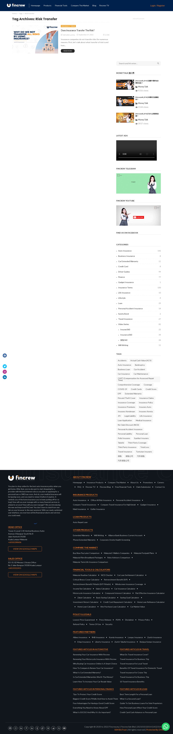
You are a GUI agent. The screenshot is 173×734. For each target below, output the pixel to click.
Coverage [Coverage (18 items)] (148, 385)
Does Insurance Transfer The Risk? (77, 30)
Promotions (148, 482)
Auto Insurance (139, 250)
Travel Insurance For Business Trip (134, 659)
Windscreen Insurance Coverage (129, 584)
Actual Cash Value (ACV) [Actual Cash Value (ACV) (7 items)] (140, 360)
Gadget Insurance (139, 282)
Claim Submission (143, 487)
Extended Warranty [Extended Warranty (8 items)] (133, 393)
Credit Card (139, 266)
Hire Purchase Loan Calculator (113, 606)
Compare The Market (117, 482)
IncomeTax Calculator (82, 588)
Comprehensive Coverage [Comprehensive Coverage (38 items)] (129, 385)
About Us (134, 482)
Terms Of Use (95, 624)
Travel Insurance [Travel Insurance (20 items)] (125, 451)
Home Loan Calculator (86, 606)
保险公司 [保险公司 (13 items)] (129, 456)
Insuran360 (140, 329)
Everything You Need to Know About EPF (90, 708)
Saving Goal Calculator (129, 597)
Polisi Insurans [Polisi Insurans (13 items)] (124, 438)
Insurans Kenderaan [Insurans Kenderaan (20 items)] (126, 411)
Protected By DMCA (155, 729)
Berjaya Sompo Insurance (150, 642)
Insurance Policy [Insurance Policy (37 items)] (146, 402)
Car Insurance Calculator (124, 588)
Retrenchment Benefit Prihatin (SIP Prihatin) (92, 584)
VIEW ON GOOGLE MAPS (25, 549)
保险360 (140, 340)
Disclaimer (129, 620)
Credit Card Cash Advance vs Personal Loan (138, 712)
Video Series (139, 324)
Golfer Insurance (97, 509)
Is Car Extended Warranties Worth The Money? (93, 677)
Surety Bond (139, 313)
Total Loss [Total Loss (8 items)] (144, 447)
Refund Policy (79, 624)
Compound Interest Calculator (118, 593)
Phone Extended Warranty (84, 540)
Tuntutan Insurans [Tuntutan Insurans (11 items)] (144, 451)
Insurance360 (140, 334)
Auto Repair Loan (80, 522)
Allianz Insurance (80, 637)
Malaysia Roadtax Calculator (85, 575)
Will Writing (139, 345)
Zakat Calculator (84, 597)
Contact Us (160, 487)
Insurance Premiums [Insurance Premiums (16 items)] (126, 407)
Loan (139, 303)
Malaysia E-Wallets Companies (116, 553)
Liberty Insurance (102, 642)
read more (68, 51)
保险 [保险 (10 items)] (120, 456)
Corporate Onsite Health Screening (115, 540)
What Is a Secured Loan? (130, 699)
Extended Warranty (81, 535)
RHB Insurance (98, 637)
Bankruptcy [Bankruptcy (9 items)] (140, 365)
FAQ (79, 487)
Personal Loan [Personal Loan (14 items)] (142, 434)
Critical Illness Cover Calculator (86, 579)
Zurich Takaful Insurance (124, 642)
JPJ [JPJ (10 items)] (119, 416)
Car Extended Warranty (139, 261)
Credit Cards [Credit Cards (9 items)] (136, 389)
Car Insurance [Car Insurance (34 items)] (124, 374)
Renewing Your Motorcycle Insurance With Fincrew (94, 659)
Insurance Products (95, 482)
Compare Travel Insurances (84, 504)
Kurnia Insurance (116, 637)
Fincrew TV (104, 5)
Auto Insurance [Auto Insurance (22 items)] (124, 365)
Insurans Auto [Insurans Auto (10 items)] (145, 407)
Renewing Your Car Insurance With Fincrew (91, 654)
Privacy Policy (144, 620)
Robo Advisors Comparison (118, 557)
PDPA (118, 620)
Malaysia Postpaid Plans (144, 553)
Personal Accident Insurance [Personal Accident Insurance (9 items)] (130, 429)
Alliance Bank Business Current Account (125, 535)
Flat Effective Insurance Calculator (150, 593)
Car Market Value (137, 606)
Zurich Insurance (154, 637)
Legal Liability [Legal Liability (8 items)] (130, 416)
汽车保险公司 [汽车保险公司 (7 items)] (123, 460)
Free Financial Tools (123, 487)
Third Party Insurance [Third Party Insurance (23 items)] (127, 447)
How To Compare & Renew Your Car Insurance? (93, 668)
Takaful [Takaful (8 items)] (121, 443)
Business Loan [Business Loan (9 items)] (124, 369)
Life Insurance (139, 292)
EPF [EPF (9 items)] (119, 393)
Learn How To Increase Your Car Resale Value (92, 681)
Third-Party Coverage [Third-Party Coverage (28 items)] (137, 443)
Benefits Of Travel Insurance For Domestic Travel (141, 668)
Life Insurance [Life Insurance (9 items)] (146, 416)
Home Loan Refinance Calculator (151, 602)
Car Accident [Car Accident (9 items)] (139, 369)
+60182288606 (14, 542)
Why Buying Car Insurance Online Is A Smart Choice (95, 663)
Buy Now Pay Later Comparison (86, 553)
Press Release (105, 620)
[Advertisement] (138, 38)
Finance (139, 277)
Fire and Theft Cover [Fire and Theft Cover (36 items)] (126, 398)
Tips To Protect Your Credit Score (87, 694)
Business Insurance (139, 256)
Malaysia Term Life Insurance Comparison (90, 562)
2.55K (106, 34)
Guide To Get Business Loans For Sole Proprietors (141, 703)
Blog (94, 5)
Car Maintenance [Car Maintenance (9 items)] (141, 374)
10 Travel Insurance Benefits (132, 681)
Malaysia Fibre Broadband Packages (88, 557)
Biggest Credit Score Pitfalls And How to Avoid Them (95, 699)
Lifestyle (139, 298)
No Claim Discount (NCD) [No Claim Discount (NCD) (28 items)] (128, 425)
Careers (160, 482)
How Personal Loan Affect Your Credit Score (138, 708)
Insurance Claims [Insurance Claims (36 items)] (146, 398)
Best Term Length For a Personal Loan (136, 694)
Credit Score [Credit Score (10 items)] (151, 389)
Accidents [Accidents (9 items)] (122, 360)
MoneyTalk (143, 86)
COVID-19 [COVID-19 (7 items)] (122, 389)
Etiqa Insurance (84, 642)
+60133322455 (14, 568)
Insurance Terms (68, 26)
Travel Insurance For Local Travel (134, 663)
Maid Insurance (79, 509)
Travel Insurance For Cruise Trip (133, 672)
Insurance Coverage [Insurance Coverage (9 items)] (126, 402)
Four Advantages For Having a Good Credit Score (93, 703)
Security (108, 624)
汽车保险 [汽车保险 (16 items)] (141, 456)
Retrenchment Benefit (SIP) (116, 579)
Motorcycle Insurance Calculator (87, 593)
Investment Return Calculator (85, 602)
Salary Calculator (103, 588)
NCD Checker (107, 575)
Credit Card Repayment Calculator (117, 602)
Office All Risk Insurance (101, 500)
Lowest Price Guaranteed (84, 620)
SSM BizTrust (120, 729)
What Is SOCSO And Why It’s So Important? (92, 712)
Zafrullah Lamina (69, 35)
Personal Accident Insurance (139, 308)
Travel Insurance (139, 319)
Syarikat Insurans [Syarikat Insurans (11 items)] (141, 438)
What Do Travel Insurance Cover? (134, 654)
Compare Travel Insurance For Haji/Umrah (118, 504)
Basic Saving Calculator (106, 597)
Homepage (35, 5)
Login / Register (157, 6)
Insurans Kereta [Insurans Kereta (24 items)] (146, 411)
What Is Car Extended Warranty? (87, 672)
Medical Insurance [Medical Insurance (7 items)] (143, 420)
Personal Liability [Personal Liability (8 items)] (125, 434)
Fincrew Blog (105, 487)
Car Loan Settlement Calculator (130, 575)
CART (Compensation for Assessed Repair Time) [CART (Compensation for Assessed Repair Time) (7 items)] (136, 379)
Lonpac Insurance (135, 637)
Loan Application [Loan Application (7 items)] (125, 420)
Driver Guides (139, 271)
